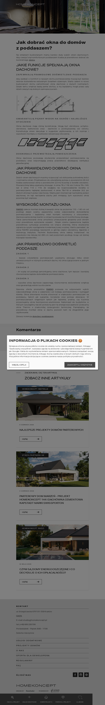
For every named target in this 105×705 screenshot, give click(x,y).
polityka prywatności (73, 356)
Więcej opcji (19, 365)
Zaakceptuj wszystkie (79, 365)
